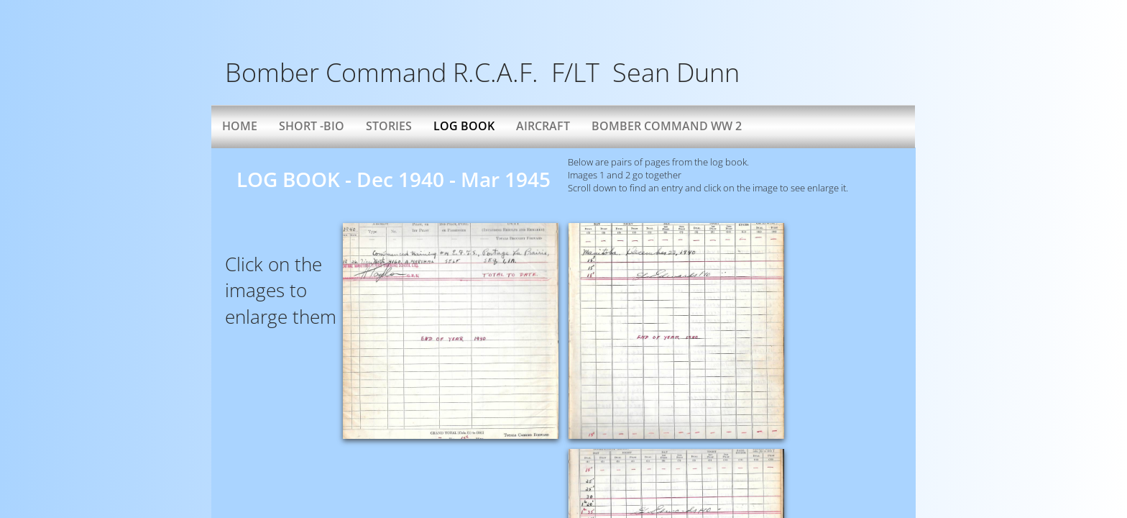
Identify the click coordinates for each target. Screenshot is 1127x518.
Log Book (463, 126)
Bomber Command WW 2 (667, 126)
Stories (389, 126)
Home (239, 126)
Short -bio (311, 126)
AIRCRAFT (543, 126)
